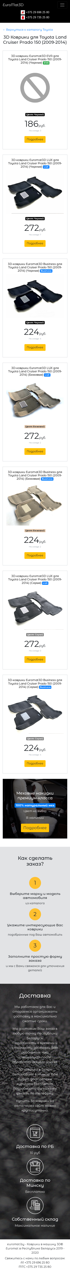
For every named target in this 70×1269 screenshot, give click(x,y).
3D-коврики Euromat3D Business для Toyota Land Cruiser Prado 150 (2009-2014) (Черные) (35, 267)
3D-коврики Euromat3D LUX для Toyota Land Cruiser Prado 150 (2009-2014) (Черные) (35, 163)
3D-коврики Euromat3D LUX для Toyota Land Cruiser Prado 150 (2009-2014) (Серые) (35, 579)
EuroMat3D (13, 5)
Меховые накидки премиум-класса (35, 799)
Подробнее (35, 139)
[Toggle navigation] (62, 4)
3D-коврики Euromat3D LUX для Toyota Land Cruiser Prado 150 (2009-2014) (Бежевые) (35, 371)
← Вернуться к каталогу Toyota (28, 29)
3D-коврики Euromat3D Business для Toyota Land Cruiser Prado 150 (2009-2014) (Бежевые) (35, 475)
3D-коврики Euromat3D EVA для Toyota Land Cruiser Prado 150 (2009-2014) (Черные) (35, 59)
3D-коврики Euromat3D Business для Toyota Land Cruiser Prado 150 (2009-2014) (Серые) (35, 683)
